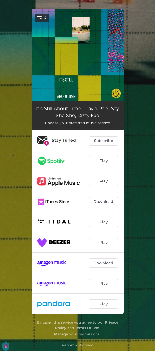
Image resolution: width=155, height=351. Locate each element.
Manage (61, 334)
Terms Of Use (87, 328)
